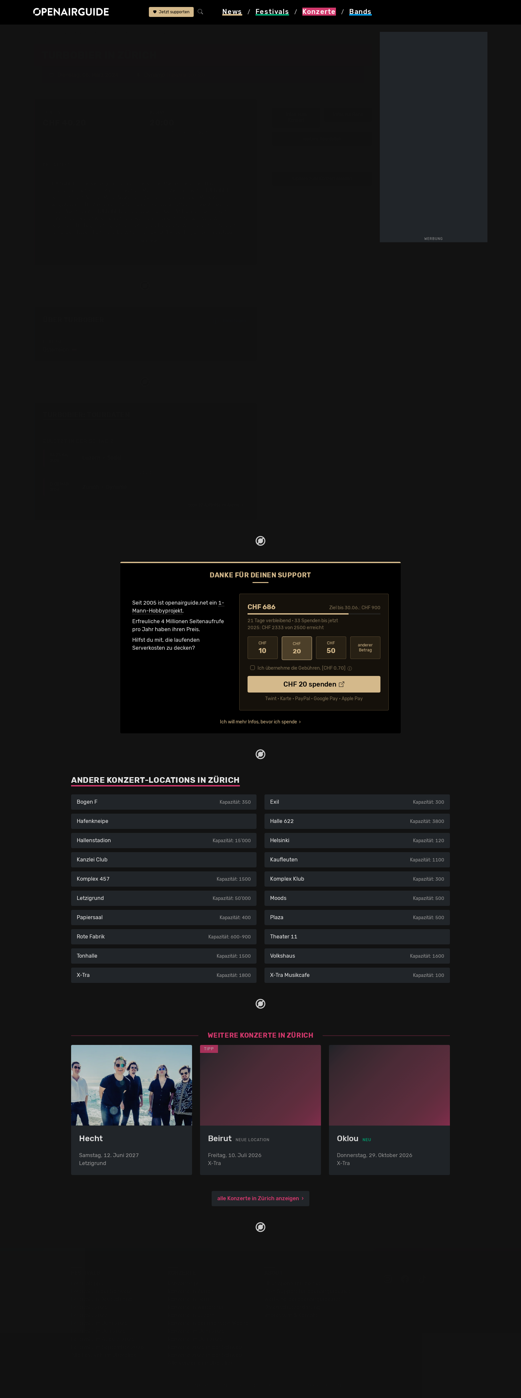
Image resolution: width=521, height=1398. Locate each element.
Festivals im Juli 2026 (98, 1330)
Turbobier (153, 34)
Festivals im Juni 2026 (99, 1322)
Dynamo (125, 34)
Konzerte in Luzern (191, 1314)
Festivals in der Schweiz (101, 1290)
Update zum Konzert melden (322, 179)
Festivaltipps (87, 1282)
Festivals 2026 (89, 1306)
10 (262, 647)
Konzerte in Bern (188, 1298)
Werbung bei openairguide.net (302, 1298)
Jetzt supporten (171, 12)
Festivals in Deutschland (101, 1298)
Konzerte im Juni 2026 (196, 1330)
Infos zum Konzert (296, 117)
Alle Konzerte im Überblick (200, 1362)
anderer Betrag (365, 647)
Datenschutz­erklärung (292, 1306)
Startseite (46, 34)
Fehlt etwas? (236, 415)
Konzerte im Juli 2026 (195, 1338)
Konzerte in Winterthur (196, 1306)
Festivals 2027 (89, 1314)
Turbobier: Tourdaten (86, 414)
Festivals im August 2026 (103, 1338)
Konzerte (75, 34)
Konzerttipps (184, 1282)
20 (297, 647)
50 (331, 647)
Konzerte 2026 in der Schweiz (205, 1346)
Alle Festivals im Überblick (103, 1354)
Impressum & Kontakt (291, 1314)
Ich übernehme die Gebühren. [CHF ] (302, 667)
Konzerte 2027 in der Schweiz (205, 1354)
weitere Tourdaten (322, 138)
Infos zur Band (348, 114)
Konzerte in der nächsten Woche (208, 1322)
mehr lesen (145, 240)
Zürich (101, 34)
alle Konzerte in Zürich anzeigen (258, 1197)
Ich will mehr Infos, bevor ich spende (258, 721)
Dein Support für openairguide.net (307, 1290)
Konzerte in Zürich (191, 1290)
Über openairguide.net (292, 1282)
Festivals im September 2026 (107, 1346)
